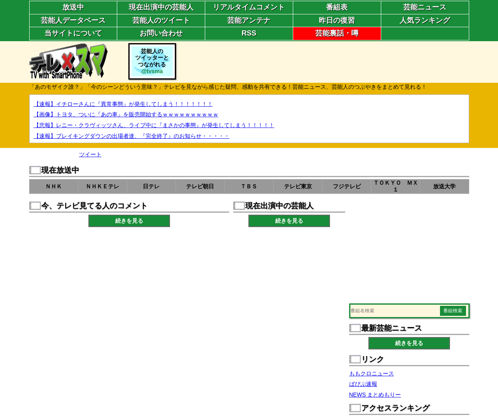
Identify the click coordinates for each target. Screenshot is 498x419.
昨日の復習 (337, 20)
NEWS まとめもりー (375, 394)
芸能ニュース (424, 7)
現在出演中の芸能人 (161, 7)
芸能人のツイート (161, 20)
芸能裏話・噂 (336, 33)
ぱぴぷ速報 (363, 384)
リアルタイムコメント (249, 7)
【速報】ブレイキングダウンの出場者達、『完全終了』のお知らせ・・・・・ (132, 136)
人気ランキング (425, 20)
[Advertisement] (323, 61)
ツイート (90, 154)
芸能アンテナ (248, 20)
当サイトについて (73, 33)
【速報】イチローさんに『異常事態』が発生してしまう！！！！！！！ (123, 104)
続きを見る (129, 220)
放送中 (73, 7)
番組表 (337, 7)
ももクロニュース (371, 373)
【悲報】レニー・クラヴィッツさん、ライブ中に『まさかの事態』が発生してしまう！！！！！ (154, 125)
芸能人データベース (73, 20)
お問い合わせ (161, 33)
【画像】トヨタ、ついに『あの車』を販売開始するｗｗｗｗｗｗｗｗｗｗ (126, 114)
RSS (249, 33)
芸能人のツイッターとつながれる (152, 61)
